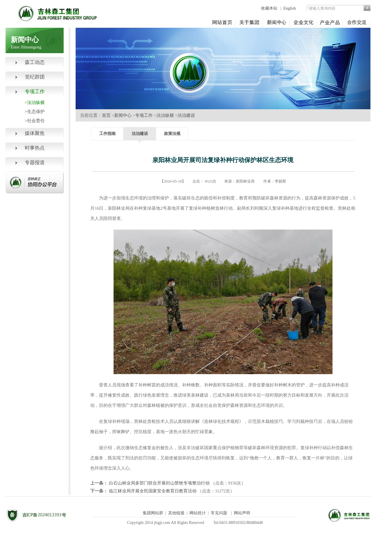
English (289, 8)
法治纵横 (165, 115)
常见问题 (219, 513)
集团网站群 (153, 513)
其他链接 (176, 513)
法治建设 (186, 115)
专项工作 (144, 115)
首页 (106, 115)
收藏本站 (269, 8)
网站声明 (242, 513)
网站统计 (197, 513)
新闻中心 (123, 115)
